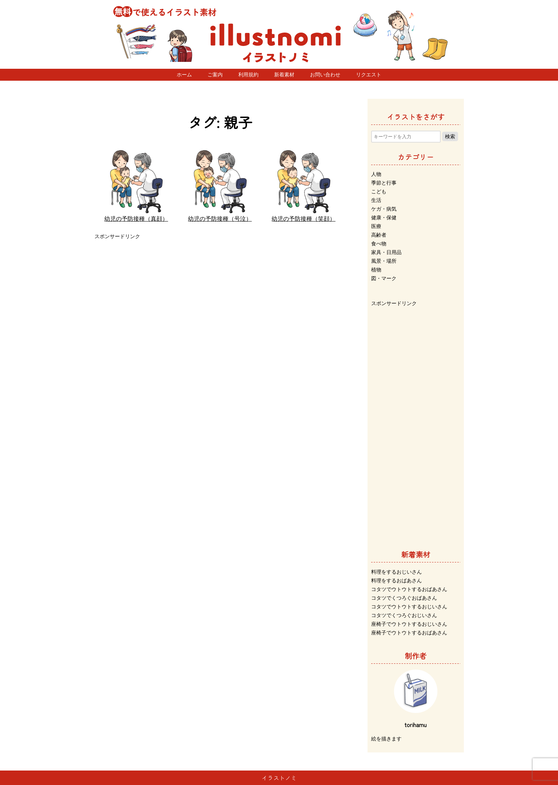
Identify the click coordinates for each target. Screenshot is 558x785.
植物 (376, 270)
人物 (376, 174)
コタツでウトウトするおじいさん (409, 606)
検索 (450, 136)
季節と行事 (384, 183)
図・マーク (384, 278)
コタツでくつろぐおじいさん (404, 615)
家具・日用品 (386, 252)
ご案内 (215, 74)
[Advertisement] (220, 292)
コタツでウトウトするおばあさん (409, 589)
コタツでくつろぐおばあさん (404, 598)
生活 (376, 200)
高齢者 (378, 235)
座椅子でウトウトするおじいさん (409, 624)
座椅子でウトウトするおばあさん (409, 633)
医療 (376, 226)
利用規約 (248, 74)
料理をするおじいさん (396, 572)
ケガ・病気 (384, 209)
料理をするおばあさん (396, 580)
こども (378, 191)
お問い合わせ (325, 74)
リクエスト (368, 74)
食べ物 (378, 243)
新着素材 (284, 74)
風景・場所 (384, 261)
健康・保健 (384, 217)
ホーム (184, 74)
